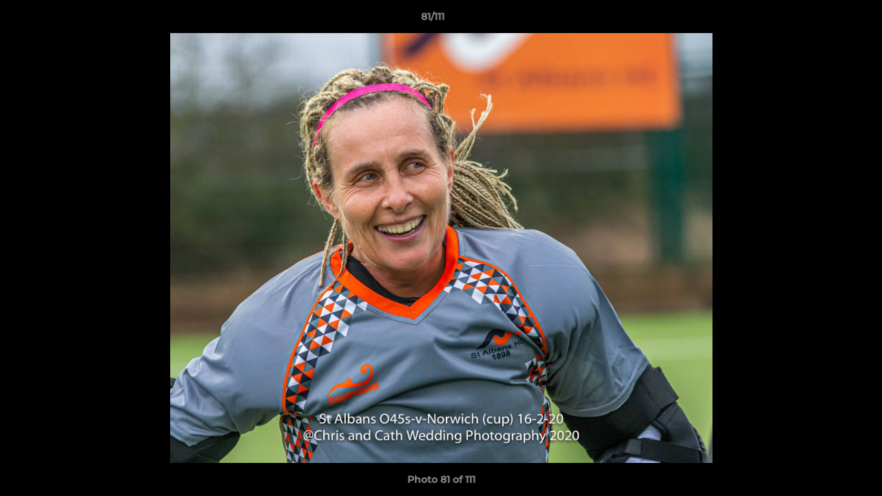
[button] (824, 20)
